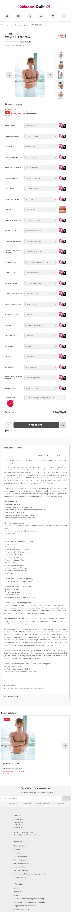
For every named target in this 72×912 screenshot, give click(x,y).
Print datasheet (11, 686)
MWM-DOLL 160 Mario (12, 763)
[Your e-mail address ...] (31, 798)
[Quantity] (8, 425)
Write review (24, 41)
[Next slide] (50, 75)
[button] (61, 54)
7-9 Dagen (19, 104)
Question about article (14, 431)
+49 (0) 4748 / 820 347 (24, 832)
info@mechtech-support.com (27, 835)
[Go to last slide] (9, 75)
